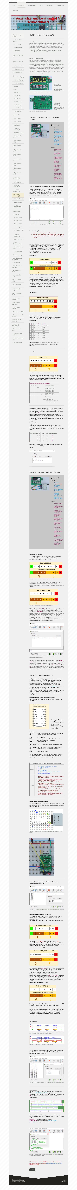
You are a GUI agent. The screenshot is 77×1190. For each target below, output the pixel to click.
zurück (32, 1169)
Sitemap (22, 1180)
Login (65, 1180)
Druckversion (15, 1180)
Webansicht (63, 1181)
